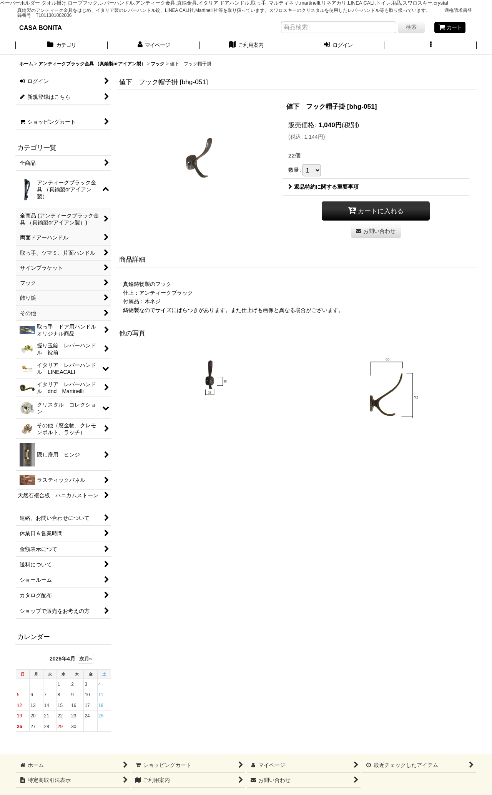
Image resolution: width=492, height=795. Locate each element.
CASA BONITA (40, 27)
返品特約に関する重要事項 (323, 187)
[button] (430, 45)
